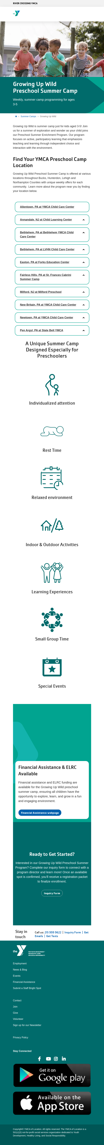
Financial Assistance (24, 982)
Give (15, 1013)
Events (17, 976)
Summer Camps (28, 116)
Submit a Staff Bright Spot (27, 988)
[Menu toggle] (99, 13)
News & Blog (20, 969)
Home (16, 116)
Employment (20, 963)
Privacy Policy (20, 1037)
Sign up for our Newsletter (27, 1025)
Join (15, 1006)
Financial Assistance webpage (40, 812)
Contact (17, 1000)
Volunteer (18, 1019)
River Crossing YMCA (25, 3)
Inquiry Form (52, 893)
